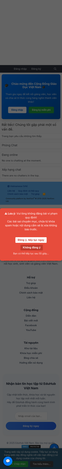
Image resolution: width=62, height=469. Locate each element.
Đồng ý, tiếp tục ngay (31, 240)
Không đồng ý (32, 247)
